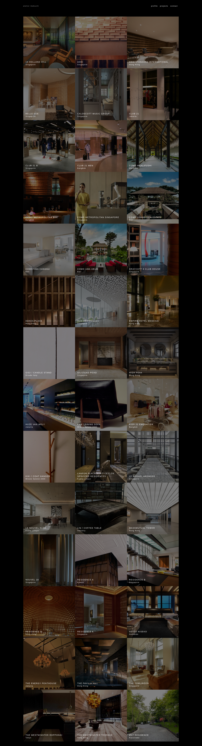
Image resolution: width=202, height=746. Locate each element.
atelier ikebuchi (31, 6)
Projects (164, 6)
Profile (154, 6)
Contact (174, 6)
